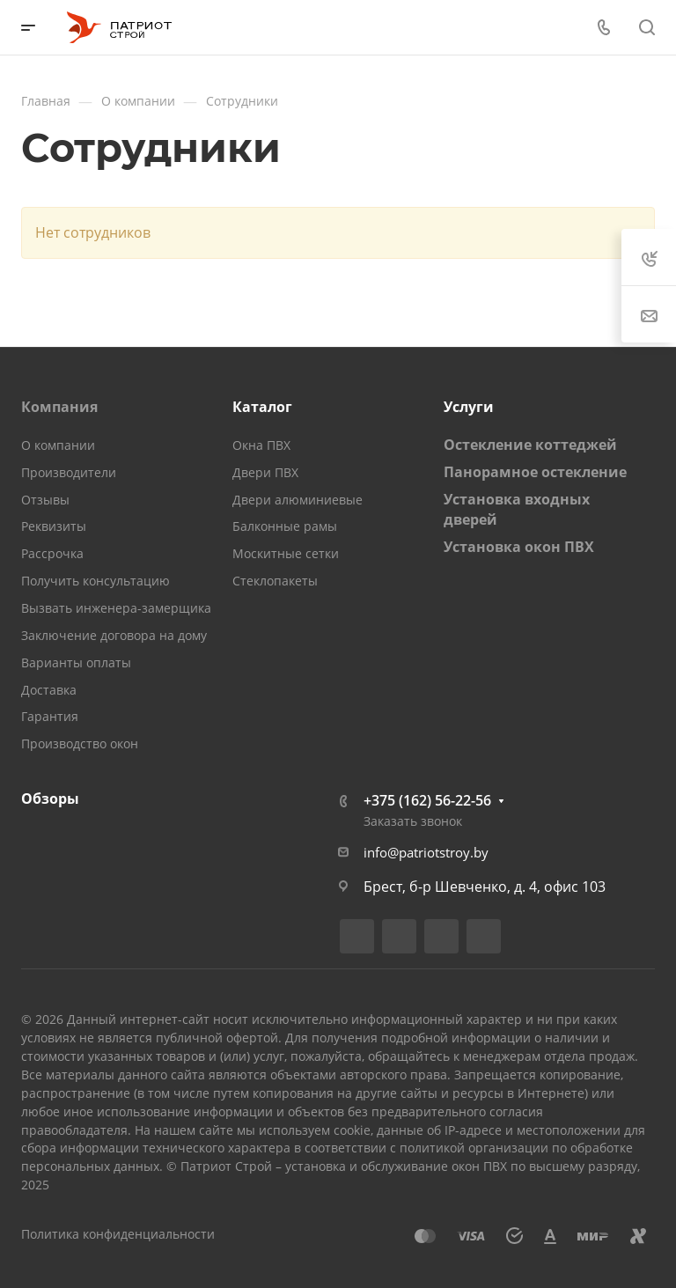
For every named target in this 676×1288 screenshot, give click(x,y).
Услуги (469, 406)
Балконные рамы (284, 526)
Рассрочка (52, 553)
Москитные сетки (285, 553)
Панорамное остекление (535, 472)
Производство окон (79, 743)
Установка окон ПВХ (519, 546)
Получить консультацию (95, 580)
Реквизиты (53, 526)
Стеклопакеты (275, 580)
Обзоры (50, 798)
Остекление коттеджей (530, 444)
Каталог (262, 406)
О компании (58, 445)
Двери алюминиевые (297, 499)
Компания (59, 406)
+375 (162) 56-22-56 (427, 800)
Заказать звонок (413, 821)
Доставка (49, 689)
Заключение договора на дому (114, 635)
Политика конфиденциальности (118, 1233)
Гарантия (49, 716)
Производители (68, 472)
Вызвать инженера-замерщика (116, 608)
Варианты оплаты (76, 662)
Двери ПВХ (265, 472)
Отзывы (45, 499)
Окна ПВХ (261, 445)
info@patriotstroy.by (426, 852)
